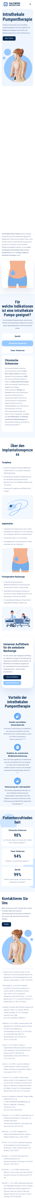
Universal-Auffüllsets (12, 677)
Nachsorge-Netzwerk (12, 683)
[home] (11, 4)
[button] (30, 4)
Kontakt (6, 924)
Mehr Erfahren (9, 38)
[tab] (17, 336)
